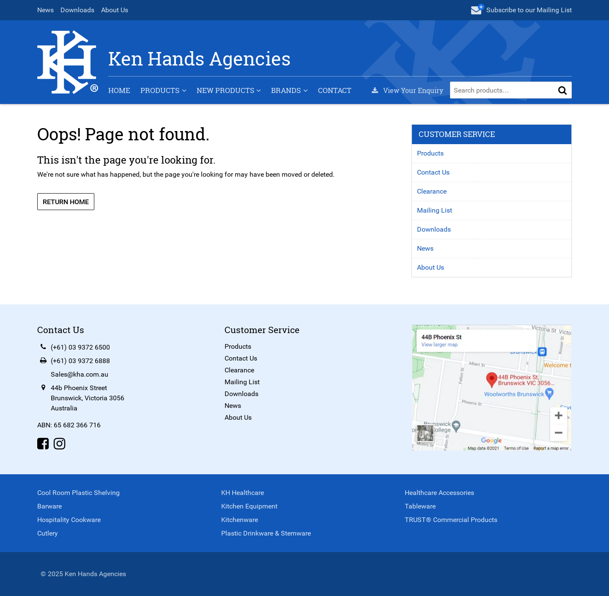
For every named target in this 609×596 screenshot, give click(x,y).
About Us (114, 10)
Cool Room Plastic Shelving (78, 493)
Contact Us (433, 172)
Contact (334, 90)
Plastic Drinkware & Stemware (266, 533)
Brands (286, 90)
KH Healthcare (242, 493)
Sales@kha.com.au (79, 374)
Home (119, 90)
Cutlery (47, 533)
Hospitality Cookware (69, 520)
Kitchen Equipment (249, 506)
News (45, 10)
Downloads (77, 10)
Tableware (420, 506)
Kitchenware (239, 520)
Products (159, 90)
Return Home (66, 202)
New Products (225, 90)
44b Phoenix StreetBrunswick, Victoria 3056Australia (87, 398)
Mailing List (434, 210)
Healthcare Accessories (439, 493)
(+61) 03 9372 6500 (80, 347)
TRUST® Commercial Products (451, 520)
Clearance (432, 191)
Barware (49, 506)
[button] (562, 90)
